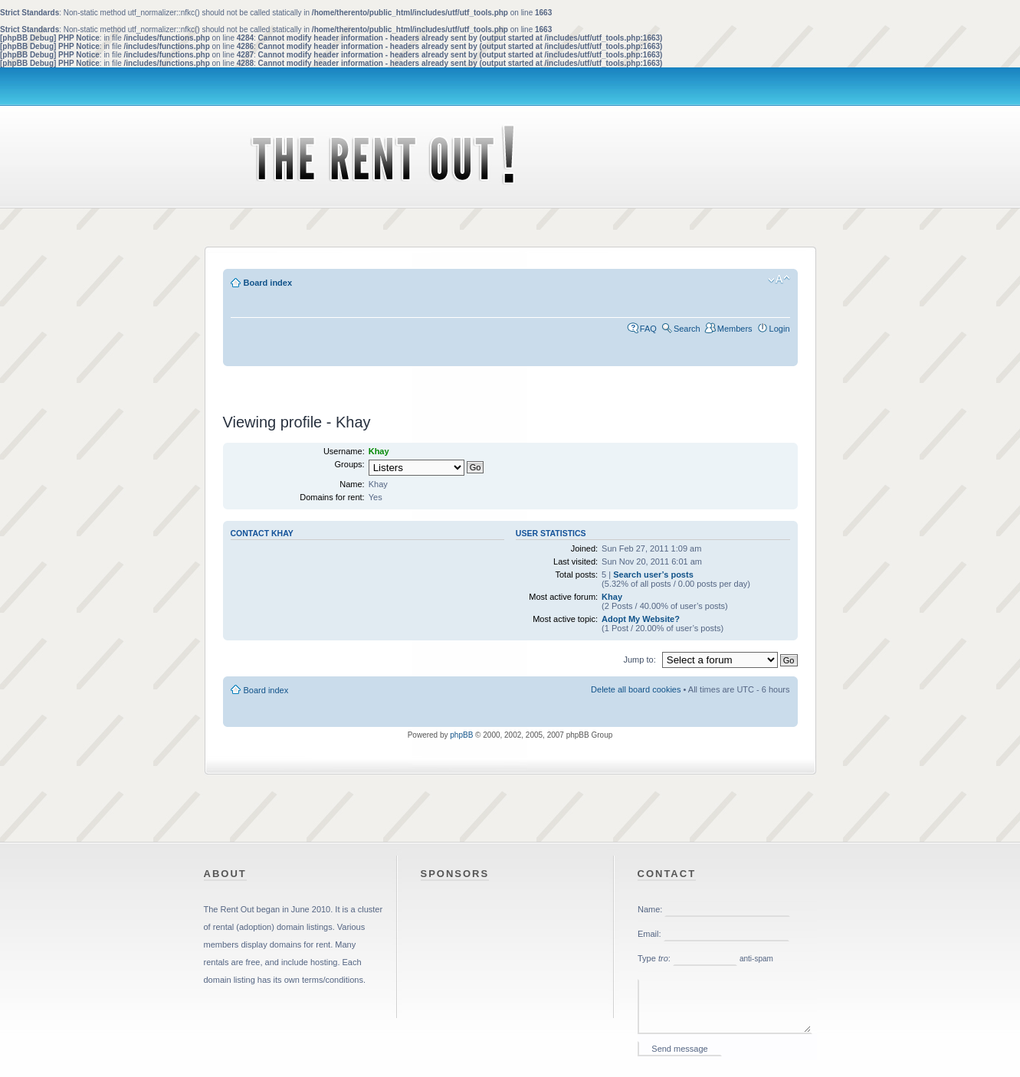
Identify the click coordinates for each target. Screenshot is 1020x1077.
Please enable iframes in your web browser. (727, 980)
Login (779, 328)
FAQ (648, 328)
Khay (612, 596)
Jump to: (640, 659)
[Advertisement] (510, 381)
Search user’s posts (653, 574)
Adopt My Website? (641, 619)
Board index (268, 282)
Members (735, 328)
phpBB (461, 735)
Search (687, 328)
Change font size (779, 279)
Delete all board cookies (636, 689)
